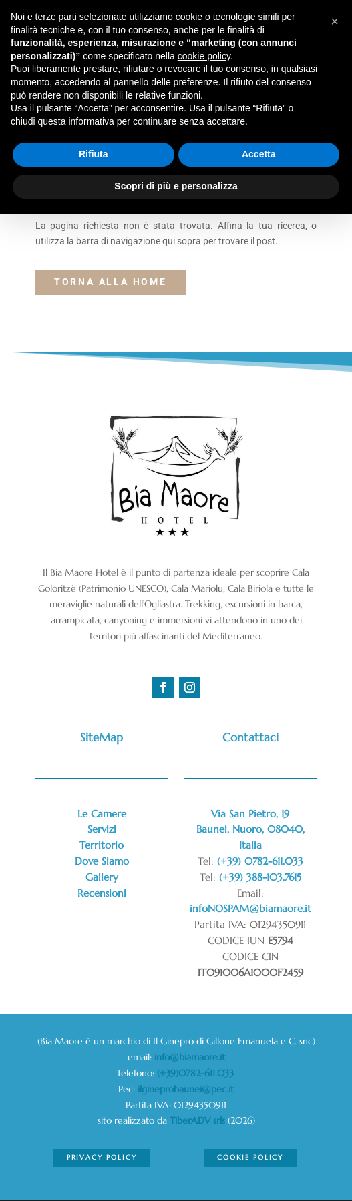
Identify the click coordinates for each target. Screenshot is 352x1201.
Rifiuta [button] (93, 154)
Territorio (101, 845)
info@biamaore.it (189, 1057)
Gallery (101, 877)
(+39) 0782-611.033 (260, 861)
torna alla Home (110, 281)
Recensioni (101, 893)
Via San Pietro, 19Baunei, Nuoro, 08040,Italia (250, 829)
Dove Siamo (102, 861)
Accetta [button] (259, 154)
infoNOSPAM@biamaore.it (250, 908)
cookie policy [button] (204, 56)
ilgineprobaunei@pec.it (186, 1089)
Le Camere (101, 813)
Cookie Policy (250, 1157)
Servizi (101, 829)
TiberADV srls (197, 1120)
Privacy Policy (102, 1157)
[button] (334, 21)
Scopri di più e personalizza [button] (175, 186)
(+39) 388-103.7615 (260, 877)
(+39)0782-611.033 (196, 1073)
